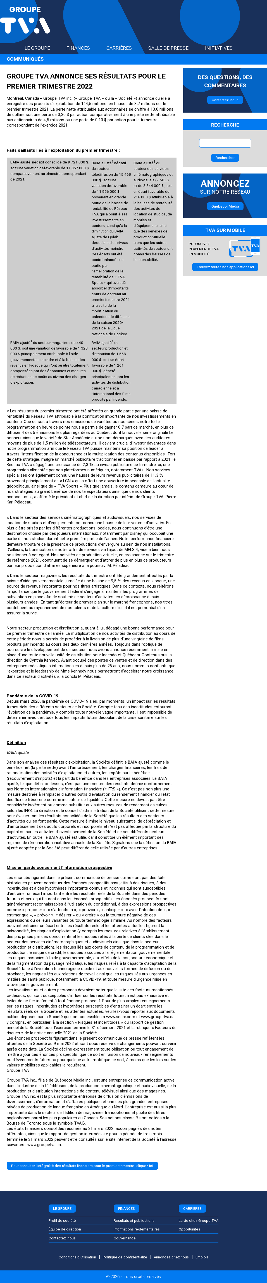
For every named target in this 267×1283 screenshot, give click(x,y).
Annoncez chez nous (171, 1257)
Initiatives (223, 48)
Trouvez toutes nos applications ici (225, 267)
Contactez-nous (225, 100)
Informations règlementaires (137, 1229)
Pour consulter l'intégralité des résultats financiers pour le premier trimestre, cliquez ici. (82, 1166)
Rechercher (225, 158)
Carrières (124, 48)
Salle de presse (173, 48)
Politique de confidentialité (125, 1257)
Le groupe (42, 48)
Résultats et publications (134, 1220)
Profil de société (62, 1220)
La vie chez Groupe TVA (198, 1220)
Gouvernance (125, 1238)
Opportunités (189, 1229)
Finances (83, 48)
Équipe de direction (65, 1229)
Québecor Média (225, 206)
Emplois (202, 1257)
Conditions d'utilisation (77, 1257)
